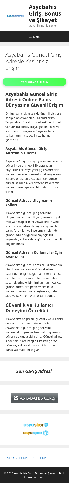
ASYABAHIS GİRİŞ (37, 398)
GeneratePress (37, 477)
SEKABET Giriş (17, 458)
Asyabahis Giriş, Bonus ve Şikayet (45, 13)
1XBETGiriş (39, 458)
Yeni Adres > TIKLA (34, 82)
